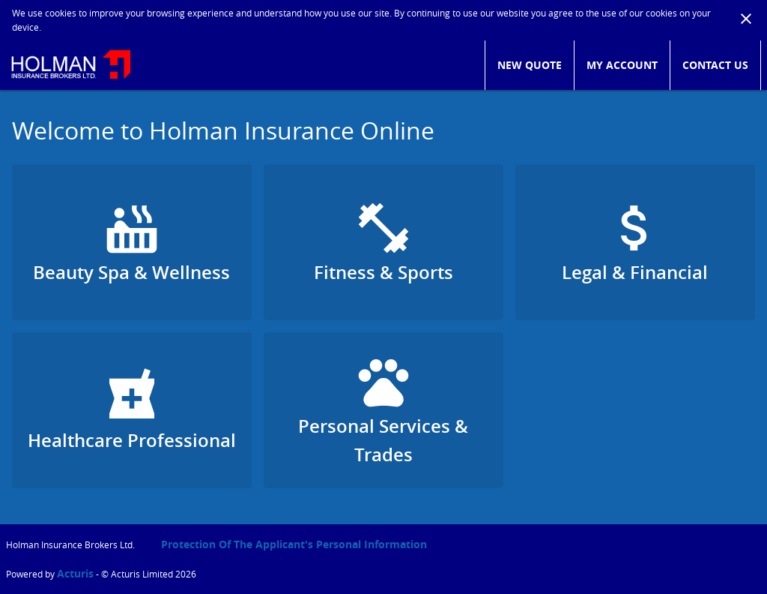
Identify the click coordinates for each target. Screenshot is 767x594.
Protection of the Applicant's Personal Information (294, 544)
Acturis (75, 573)
